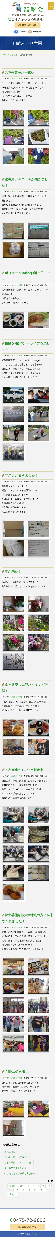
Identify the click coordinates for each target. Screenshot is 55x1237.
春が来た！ (13, 571)
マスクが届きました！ (21, 475)
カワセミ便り (13, 55)
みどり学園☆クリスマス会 (17, 1162)
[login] (34, 1234)
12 (16, 1190)
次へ (42, 1190)
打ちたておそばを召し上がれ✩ (19, 1173)
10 (48, 1185)
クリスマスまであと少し (16, 1168)
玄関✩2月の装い (17, 1072)
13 (23, 1190)
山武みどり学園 (16, 78)
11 (10, 1190)
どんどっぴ (9, 1151)
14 (29, 1190)
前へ (22, 1185)
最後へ (12, 1194)
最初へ (12, 1185)
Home (4, 55)
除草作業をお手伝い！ (21, 72)
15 (35, 1190)
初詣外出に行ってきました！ (18, 1157)
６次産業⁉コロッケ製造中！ (25, 770)
